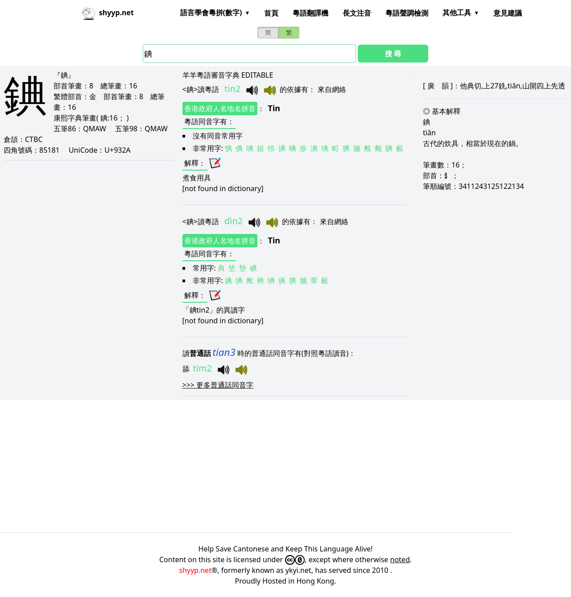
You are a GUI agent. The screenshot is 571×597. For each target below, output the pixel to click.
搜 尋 (393, 53)
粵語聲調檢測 (406, 13)
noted (400, 559)
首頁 (271, 13)
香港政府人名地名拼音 (220, 108)
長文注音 (357, 13)
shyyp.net (195, 570)
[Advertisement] (267, 466)
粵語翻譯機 (310, 13)
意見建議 (507, 13)
